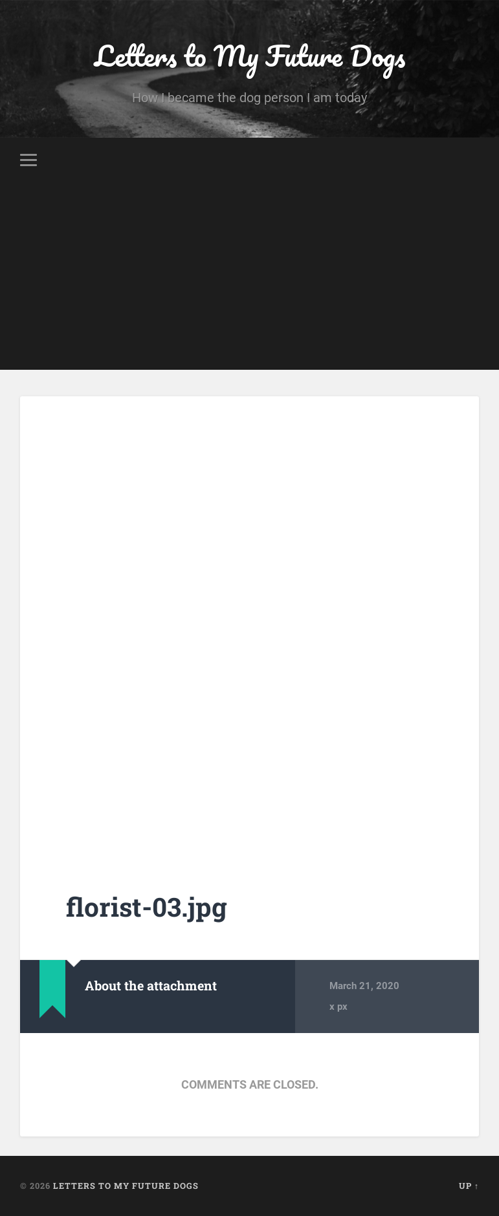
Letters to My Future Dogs (249, 55)
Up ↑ (469, 1185)
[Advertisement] (249, 279)
